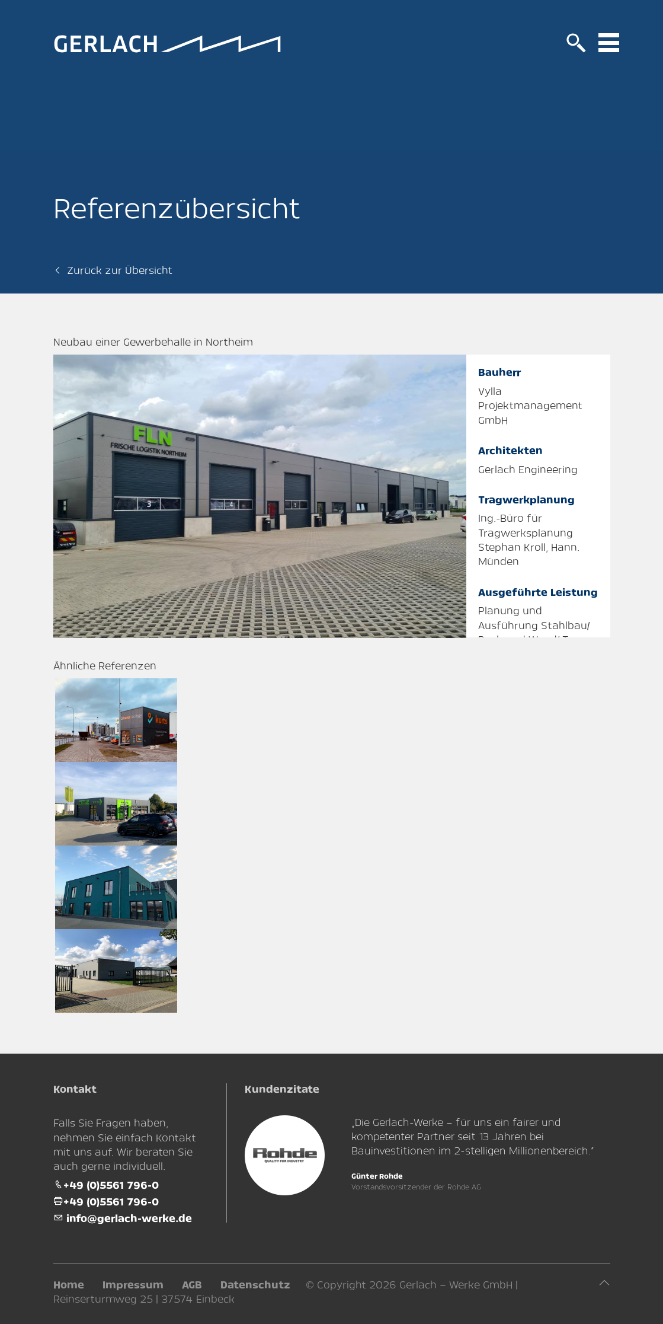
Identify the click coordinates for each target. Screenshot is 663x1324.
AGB (192, 1284)
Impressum (133, 1284)
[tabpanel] (260, 496)
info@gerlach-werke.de (129, 1218)
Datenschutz (255, 1284)
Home (68, 1284)
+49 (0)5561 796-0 (106, 1185)
